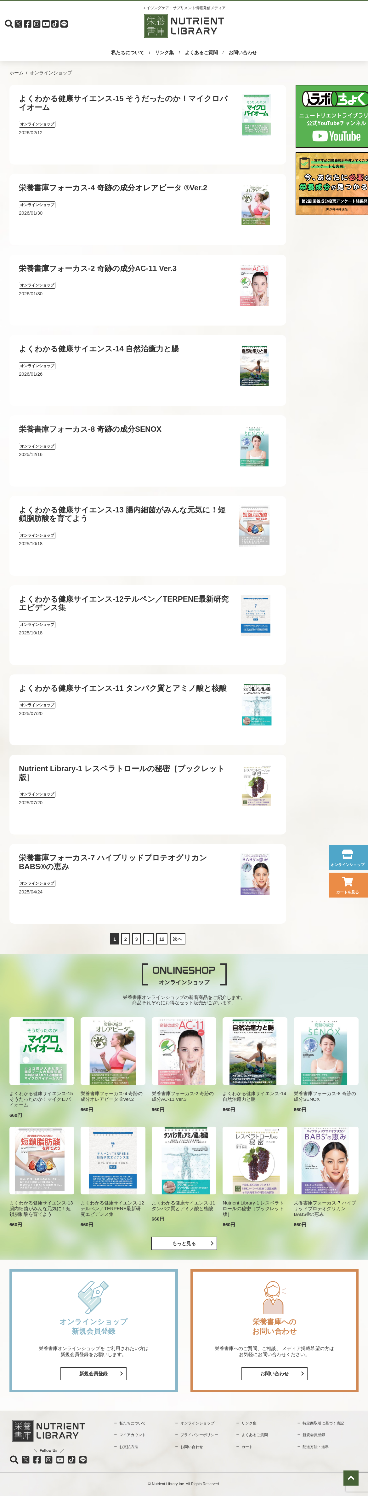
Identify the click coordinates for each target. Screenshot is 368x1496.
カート (247, 1447)
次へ (177, 939)
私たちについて (127, 52)
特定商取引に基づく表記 (323, 1423)
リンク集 (164, 52)
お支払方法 (128, 1447)
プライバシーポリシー (199, 1435)
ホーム (16, 72)
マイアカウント (132, 1435)
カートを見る (347, 892)
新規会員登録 (93, 1373)
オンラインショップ (348, 865)
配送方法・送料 (316, 1447)
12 (162, 939)
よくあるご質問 (201, 52)
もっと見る (184, 1243)
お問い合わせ (243, 52)
